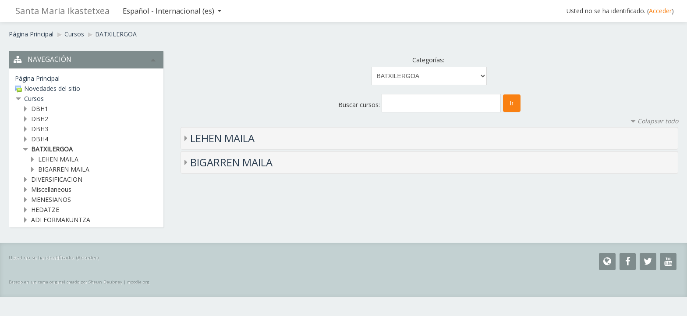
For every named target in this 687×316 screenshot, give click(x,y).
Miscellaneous (51, 189)
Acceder (660, 11)
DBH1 (39, 108)
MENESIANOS (51, 199)
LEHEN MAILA (222, 138)
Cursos (74, 34)
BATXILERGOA (116, 34)
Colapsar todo (657, 121)
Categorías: (428, 60)
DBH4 (39, 139)
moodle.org (138, 282)
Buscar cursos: (360, 105)
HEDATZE (45, 209)
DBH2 (39, 119)
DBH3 (39, 129)
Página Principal (31, 34)
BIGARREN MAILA (231, 162)
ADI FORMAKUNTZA (60, 219)
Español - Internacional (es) (172, 11)
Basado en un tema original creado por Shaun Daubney (65, 282)
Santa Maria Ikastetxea (62, 11)
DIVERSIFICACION (56, 179)
